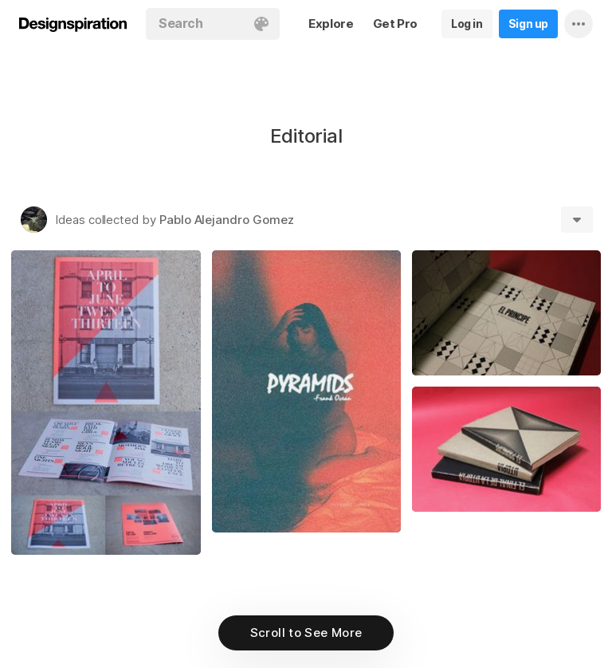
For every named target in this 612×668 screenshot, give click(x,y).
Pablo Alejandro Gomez (226, 219)
